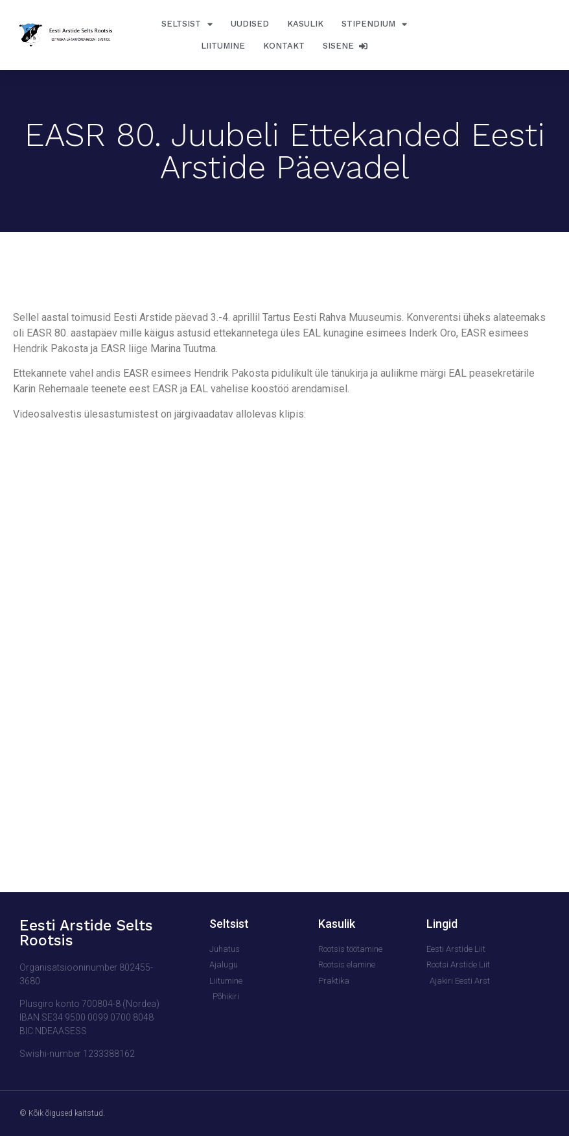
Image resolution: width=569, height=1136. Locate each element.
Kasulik (305, 24)
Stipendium (374, 24)
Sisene (345, 46)
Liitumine (223, 46)
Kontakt (284, 46)
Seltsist (187, 24)
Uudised (250, 24)
